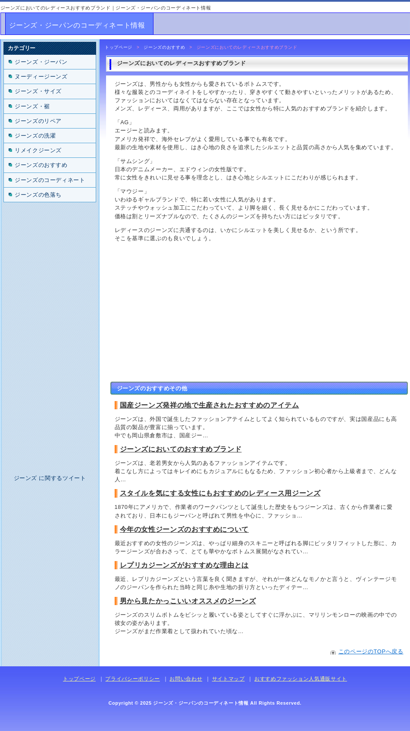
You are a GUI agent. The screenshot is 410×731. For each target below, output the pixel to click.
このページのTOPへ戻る (371, 651)
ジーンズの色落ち (38, 194)
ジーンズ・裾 (32, 106)
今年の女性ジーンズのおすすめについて (184, 529)
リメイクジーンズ (38, 150)
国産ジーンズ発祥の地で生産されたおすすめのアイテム (209, 405)
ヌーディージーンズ (41, 76)
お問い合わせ (185, 678)
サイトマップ (228, 678)
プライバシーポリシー (132, 678)
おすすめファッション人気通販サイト (300, 678)
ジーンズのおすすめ (164, 47)
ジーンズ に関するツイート (50, 478)
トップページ (118, 47)
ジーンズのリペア (38, 121)
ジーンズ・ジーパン (41, 62)
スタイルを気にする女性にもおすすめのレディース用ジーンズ (220, 493)
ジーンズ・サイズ (38, 91)
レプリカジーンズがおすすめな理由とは (184, 565)
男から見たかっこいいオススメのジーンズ (188, 601)
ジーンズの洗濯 (35, 135)
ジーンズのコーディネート (50, 180)
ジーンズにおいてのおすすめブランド (181, 449)
